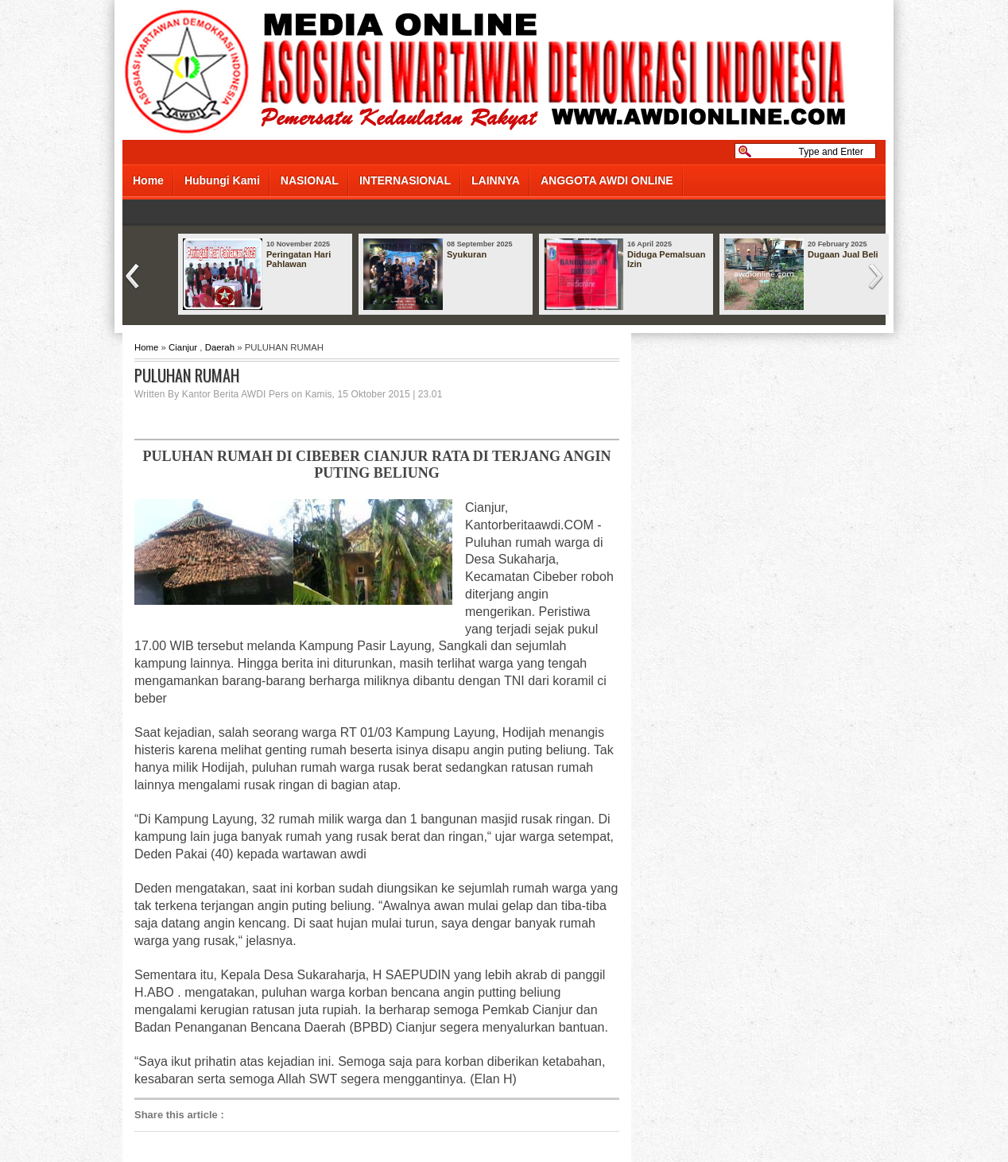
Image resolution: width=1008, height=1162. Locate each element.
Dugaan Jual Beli (843, 254)
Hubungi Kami (222, 180)
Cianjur (183, 347)
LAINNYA (495, 180)
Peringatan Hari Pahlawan (298, 259)
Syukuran (467, 254)
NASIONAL (310, 180)
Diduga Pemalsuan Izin (666, 259)
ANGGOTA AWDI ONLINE (607, 180)
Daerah (220, 347)
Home (148, 180)
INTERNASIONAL (405, 180)
